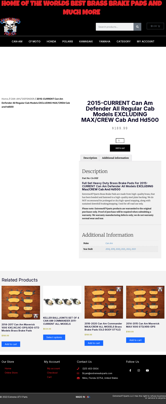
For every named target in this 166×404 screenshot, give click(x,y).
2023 (133, 249)
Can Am (109, 243)
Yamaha (104, 41)
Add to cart (120, 148)
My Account (145, 41)
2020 (118, 249)
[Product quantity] (120, 140)
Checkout (52, 372)
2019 (113, 249)
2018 (108, 249)
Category (124, 41)
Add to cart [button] (11, 344)
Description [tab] (90, 157)
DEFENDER (28, 98)
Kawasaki (86, 41)
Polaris (67, 41)
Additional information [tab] (115, 157)
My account (53, 368)
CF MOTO (34, 41)
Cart (49, 377)
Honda (51, 41)
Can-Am (17, 41)
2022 (128, 249)
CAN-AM (15, 98)
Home (5, 98)
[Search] (137, 27)
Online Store (11, 372)
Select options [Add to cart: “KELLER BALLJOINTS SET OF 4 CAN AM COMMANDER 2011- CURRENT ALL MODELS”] (54, 337)
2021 (123, 249)
